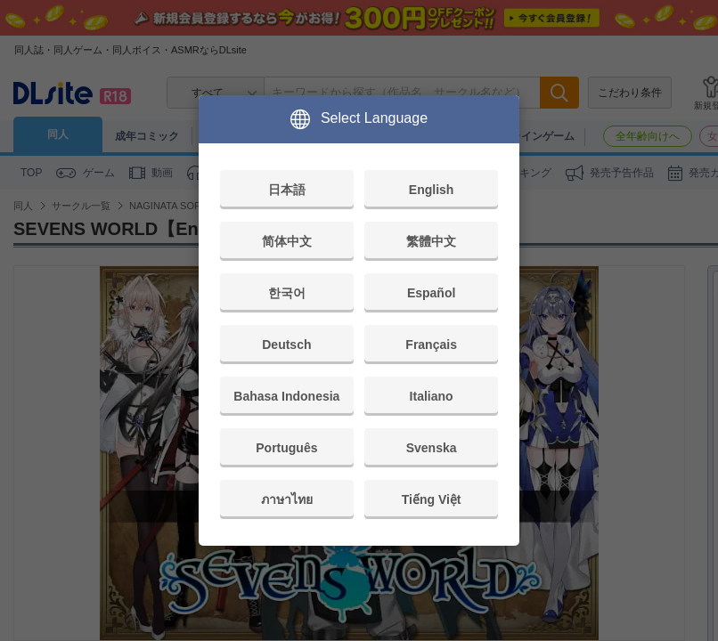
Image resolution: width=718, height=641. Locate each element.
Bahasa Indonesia (286, 396)
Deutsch (286, 344)
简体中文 (287, 241)
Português (286, 448)
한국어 (287, 293)
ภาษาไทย (287, 499)
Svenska (431, 448)
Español (431, 293)
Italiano (431, 396)
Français (431, 344)
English (431, 190)
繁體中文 (431, 241)
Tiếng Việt (431, 499)
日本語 (287, 190)
